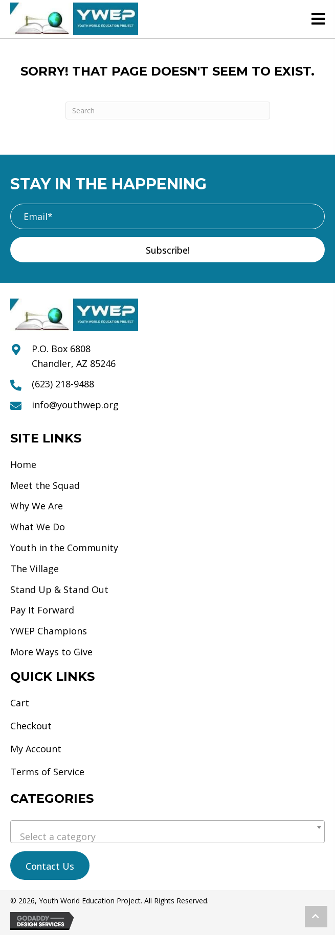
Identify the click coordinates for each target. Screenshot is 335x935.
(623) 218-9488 (63, 384)
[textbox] (167, 836)
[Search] (167, 110)
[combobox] (167, 831)
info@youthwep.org (75, 405)
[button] (167, 249)
